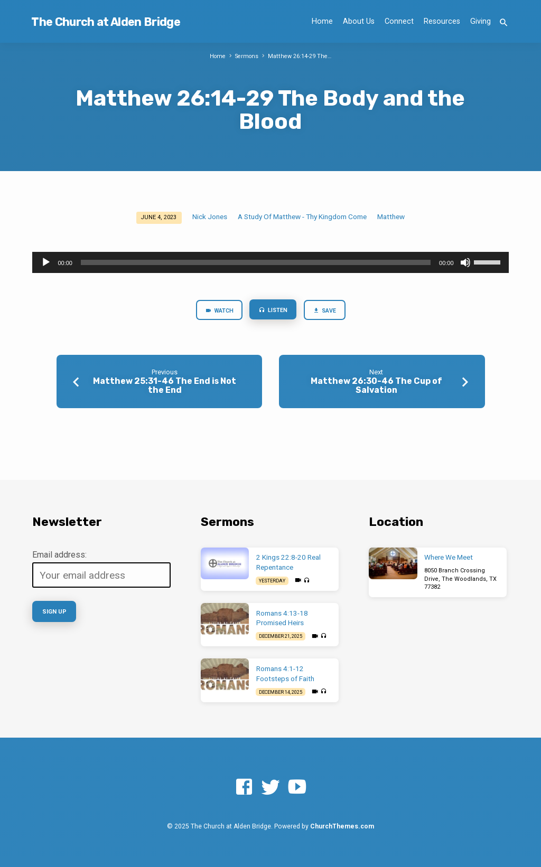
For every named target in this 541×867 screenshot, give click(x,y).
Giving (480, 21)
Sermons (247, 56)
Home (322, 21)
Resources (442, 21)
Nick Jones (209, 216)
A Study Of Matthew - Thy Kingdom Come (302, 216)
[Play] (46, 262)
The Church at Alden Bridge (105, 22)
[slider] (256, 262)
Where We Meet (448, 557)
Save (325, 311)
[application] (270, 262)
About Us (359, 21)
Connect (399, 21)
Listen (273, 311)
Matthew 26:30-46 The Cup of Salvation (376, 385)
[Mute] (465, 262)
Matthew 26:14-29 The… (300, 56)
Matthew (391, 216)
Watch (218, 311)
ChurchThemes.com (342, 826)
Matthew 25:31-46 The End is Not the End (164, 385)
